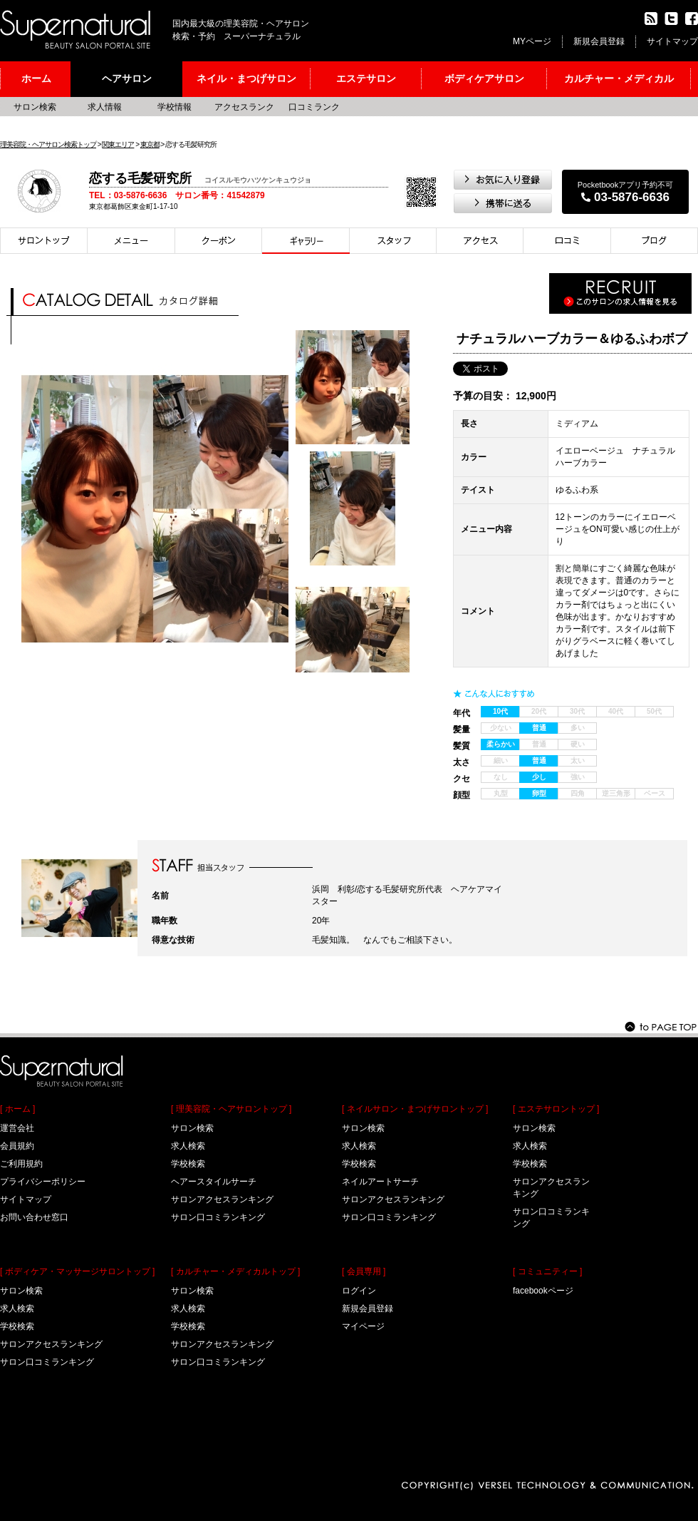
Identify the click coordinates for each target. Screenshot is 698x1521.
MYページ (532, 41)
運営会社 (17, 1128)
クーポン (218, 240)
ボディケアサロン (484, 78)
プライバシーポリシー (42, 1182)
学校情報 (174, 107)
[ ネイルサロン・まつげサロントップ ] (415, 1109)
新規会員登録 (599, 41)
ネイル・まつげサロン (246, 78)
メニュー (131, 240)
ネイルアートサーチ (380, 1182)
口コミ (567, 240)
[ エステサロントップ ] (556, 1109)
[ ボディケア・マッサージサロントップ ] (77, 1271)
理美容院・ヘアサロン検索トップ (48, 144)
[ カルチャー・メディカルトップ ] (235, 1271)
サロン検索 (35, 107)
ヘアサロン (127, 78)
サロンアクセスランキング (51, 1344)
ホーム (36, 78)
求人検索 (17, 1308)
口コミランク (314, 107)
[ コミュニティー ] (547, 1271)
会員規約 (17, 1146)
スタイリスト (393, 240)
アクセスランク (244, 107)
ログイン (359, 1291)
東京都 (150, 144)
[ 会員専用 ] (363, 1271)
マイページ (363, 1326)
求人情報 (105, 107)
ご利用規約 (21, 1164)
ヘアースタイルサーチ (213, 1182)
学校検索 (17, 1326)
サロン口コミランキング (47, 1362)
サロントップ (44, 240)
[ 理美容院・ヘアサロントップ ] (231, 1109)
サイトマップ (672, 41)
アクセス (480, 240)
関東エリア (118, 144)
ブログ (654, 240)
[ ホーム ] (17, 1109)
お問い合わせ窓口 (34, 1217)
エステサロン (366, 78)
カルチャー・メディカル (619, 78)
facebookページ (543, 1291)
